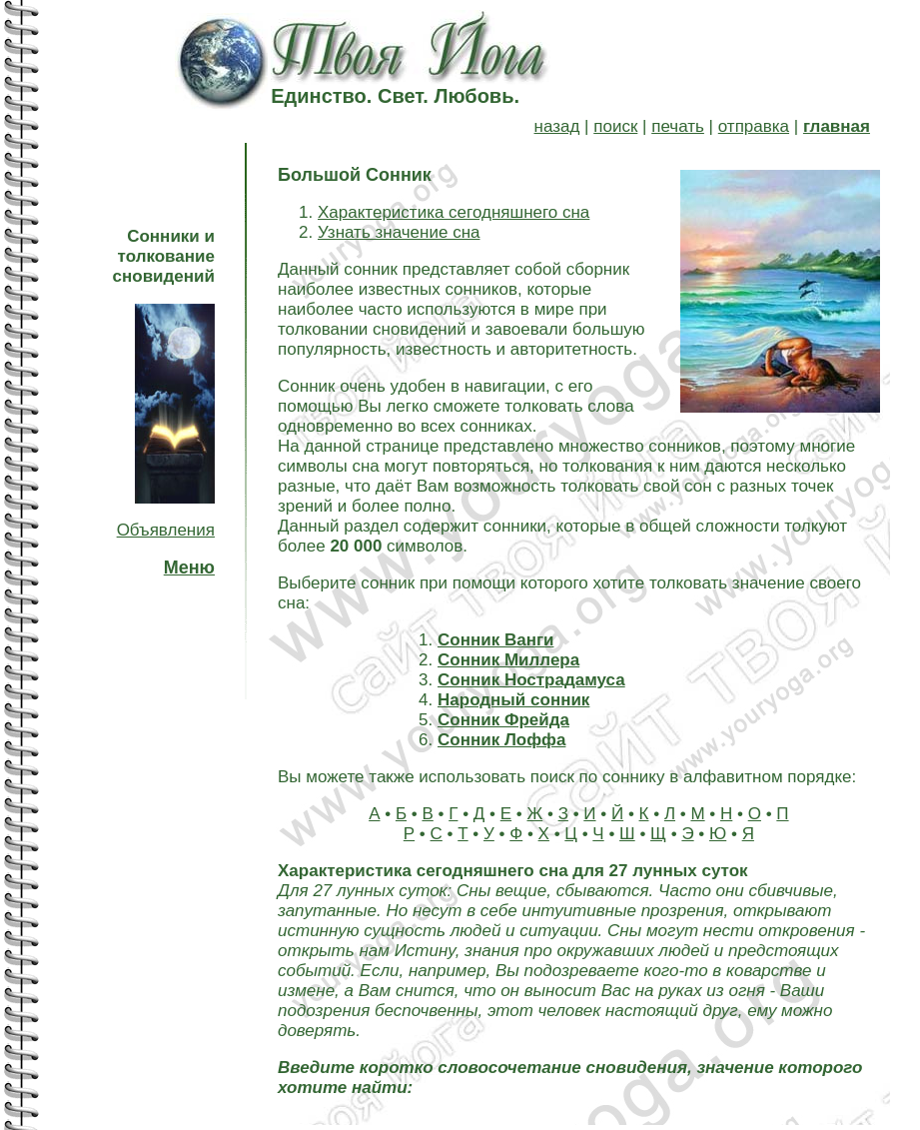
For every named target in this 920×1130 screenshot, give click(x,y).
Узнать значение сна (398, 232)
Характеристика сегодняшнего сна (453, 212)
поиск (615, 126)
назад (557, 126)
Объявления (166, 530)
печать (677, 126)
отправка (753, 126)
